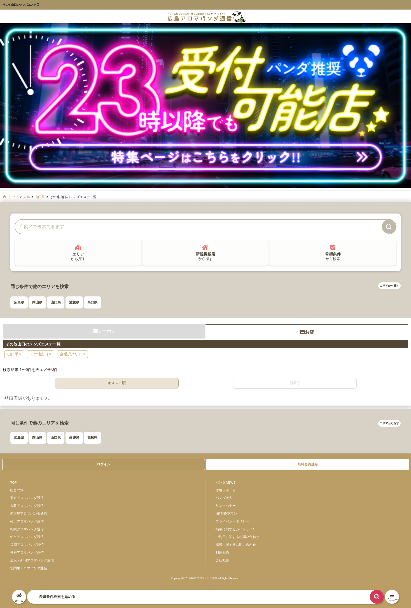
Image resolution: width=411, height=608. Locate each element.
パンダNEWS (225, 482)
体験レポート (226, 490)
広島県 (19, 302)
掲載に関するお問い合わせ (236, 544)
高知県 (92, 302)
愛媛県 (74, 302)
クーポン (104, 331)
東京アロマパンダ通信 (27, 498)
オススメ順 (117, 383)
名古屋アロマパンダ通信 (28, 513)
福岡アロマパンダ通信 (27, 544)
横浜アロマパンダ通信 (27, 521)
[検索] (389, 227)
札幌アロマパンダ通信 (27, 529)
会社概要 (222, 560)
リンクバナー (226, 505)
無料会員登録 (308, 464)
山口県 (56, 302)
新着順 (294, 383)
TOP (13, 482)
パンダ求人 (224, 498)
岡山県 (37, 302)
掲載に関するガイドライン (236, 529)
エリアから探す (389, 285)
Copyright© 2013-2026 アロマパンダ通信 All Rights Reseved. (205, 578)
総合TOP (17, 490)
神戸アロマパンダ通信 (27, 552)
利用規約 (222, 552)
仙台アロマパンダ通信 (27, 537)
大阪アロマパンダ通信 (27, 505)
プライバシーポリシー (232, 521)
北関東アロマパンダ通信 (28, 568)
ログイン (103, 464)
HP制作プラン (226, 513)
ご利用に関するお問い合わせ (237, 537)
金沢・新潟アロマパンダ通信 (32, 560)
